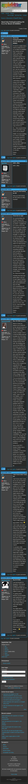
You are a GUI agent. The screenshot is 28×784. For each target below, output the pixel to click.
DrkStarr (4, 724)
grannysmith (6, 321)
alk (3, 38)
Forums (7, 13)
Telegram (7, 655)
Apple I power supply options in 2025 (11, 736)
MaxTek (4, 163)
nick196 (4, 738)
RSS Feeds (6, 748)
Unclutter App (17, 687)
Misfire (6, 651)
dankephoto (6, 580)
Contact (25, 15)
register (8, 30)
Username (5, 669)
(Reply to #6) (15, 578)
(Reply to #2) (15, 189)
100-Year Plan (18, 15)
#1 (26, 36)
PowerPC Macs (18, 18)
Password (5, 673)
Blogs (4, 744)
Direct (9, 687)
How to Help (14, 774)
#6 (26, 472)
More (25, 709)
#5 (26, 319)
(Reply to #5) (15, 472)
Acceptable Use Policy (8, 752)
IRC (6, 646)
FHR (3, 734)
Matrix (6, 648)
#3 (26, 189)
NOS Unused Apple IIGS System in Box (12, 697)
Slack (6, 653)
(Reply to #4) (15, 319)
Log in (2, 30)
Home (2, 13)
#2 (26, 161)
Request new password (9, 679)
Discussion (9, 18)
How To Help (10, 15)
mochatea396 (5, 719)
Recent (12, 13)
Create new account (8, 677)
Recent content (6, 663)
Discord (6, 649)
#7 (26, 578)
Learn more (4, 656)
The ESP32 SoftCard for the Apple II (12, 699)
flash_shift (4, 728)
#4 (26, 213)
